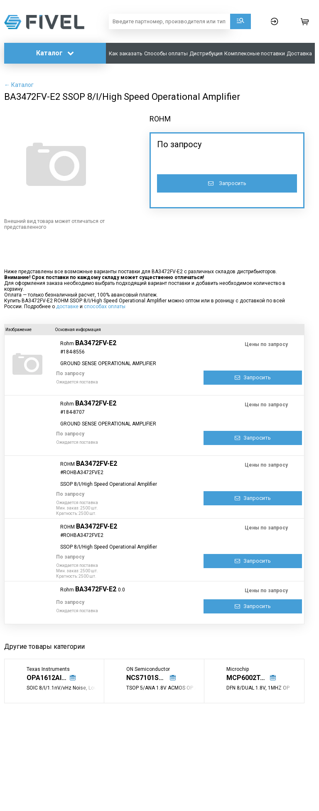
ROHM (160, 118)
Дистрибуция (206, 53)
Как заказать (125, 53)
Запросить (227, 183)
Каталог (55, 53)
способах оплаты (104, 306)
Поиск (240, 21)
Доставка (299, 53)
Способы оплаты (166, 53)
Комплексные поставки (254, 53)
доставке (67, 306)
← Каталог (19, 85)
